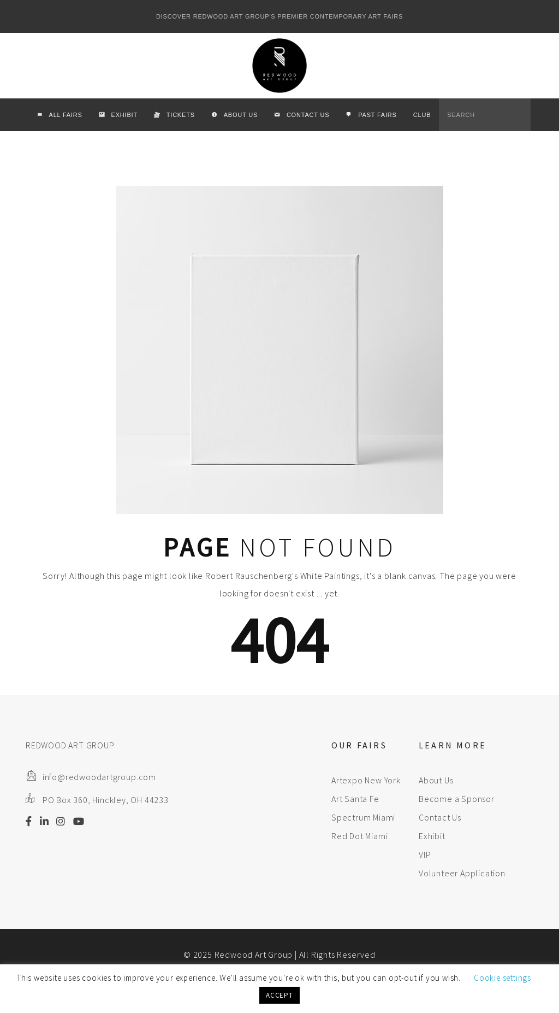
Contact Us (440, 817)
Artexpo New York (366, 780)
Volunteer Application (462, 873)
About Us (436, 780)
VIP (425, 854)
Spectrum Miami (363, 817)
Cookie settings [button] (502, 978)
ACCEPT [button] (279, 995)
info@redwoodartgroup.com (99, 776)
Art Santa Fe (355, 798)
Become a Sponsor (457, 798)
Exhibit (432, 835)
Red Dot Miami (359, 835)
